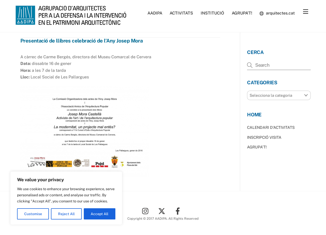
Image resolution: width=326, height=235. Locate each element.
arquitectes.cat (277, 13)
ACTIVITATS (181, 13)
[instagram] (147, 211)
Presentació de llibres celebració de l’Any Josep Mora (81, 41)
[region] (66, 198)
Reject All (66, 214)
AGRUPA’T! (242, 13)
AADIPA (154, 13)
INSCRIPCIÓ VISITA (264, 137)
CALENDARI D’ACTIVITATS (271, 127)
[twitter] (163, 211)
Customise (33, 214)
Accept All (99, 214)
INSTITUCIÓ (212, 13)
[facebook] (179, 211)
